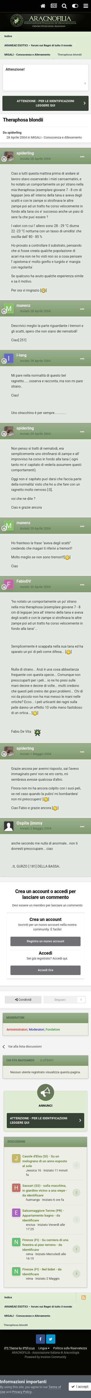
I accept (79, 1387)
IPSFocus (29, 1348)
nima (29, 1254)
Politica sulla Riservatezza (70, 1348)
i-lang (21, 355)
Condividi (23, 999)
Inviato (35, 159)
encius (30, 1225)
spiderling (15, 132)
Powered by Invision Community (45, 1357)
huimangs (33, 1200)
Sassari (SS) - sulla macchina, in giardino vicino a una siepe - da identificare (44, 1190)
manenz (23, 305)
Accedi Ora (45, 970)
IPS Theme (11, 1348)
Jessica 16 (33, 1170)
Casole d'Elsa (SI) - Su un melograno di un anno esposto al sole (44, 1161)
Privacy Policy (21, 1392)
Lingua (44, 1348)
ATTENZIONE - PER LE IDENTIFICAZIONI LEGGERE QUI (45, 103)
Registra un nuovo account (45, 941)
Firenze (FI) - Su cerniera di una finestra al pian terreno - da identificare (45, 1245)
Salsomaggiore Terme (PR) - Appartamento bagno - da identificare (43, 1215)
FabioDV (24, 581)
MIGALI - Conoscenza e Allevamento (56, 137)
